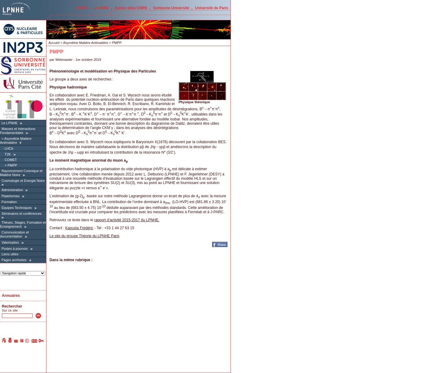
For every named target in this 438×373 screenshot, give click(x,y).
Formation (9, 202)
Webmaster (64, 59)
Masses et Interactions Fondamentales (17, 131)
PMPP (12, 165)
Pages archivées (14, 260)
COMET (11, 160)
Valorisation (10, 242)
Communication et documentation (14, 234)
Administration (12, 190)
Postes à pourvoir (15, 248)
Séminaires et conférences (21, 213)
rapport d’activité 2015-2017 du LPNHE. (126, 220)
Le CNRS (101, 8)
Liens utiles (10, 254)
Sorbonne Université (171, 8)
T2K (8, 154)
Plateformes (11, 196)
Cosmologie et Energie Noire (23, 181)
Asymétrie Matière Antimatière (16, 140)
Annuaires (11, 295)
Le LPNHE (10, 123)
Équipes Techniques (17, 208)
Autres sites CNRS (131, 8)
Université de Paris (211, 8)
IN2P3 (82, 8)
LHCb (9, 148)
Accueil (54, 43)
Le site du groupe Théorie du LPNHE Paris (84, 236)
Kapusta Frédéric (79, 228)
